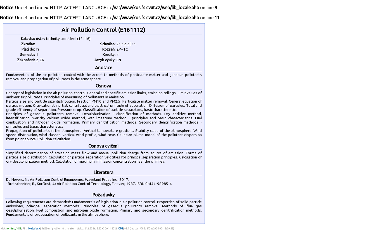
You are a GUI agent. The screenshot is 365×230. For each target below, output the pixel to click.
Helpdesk (34, 228)
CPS (120, 228)
